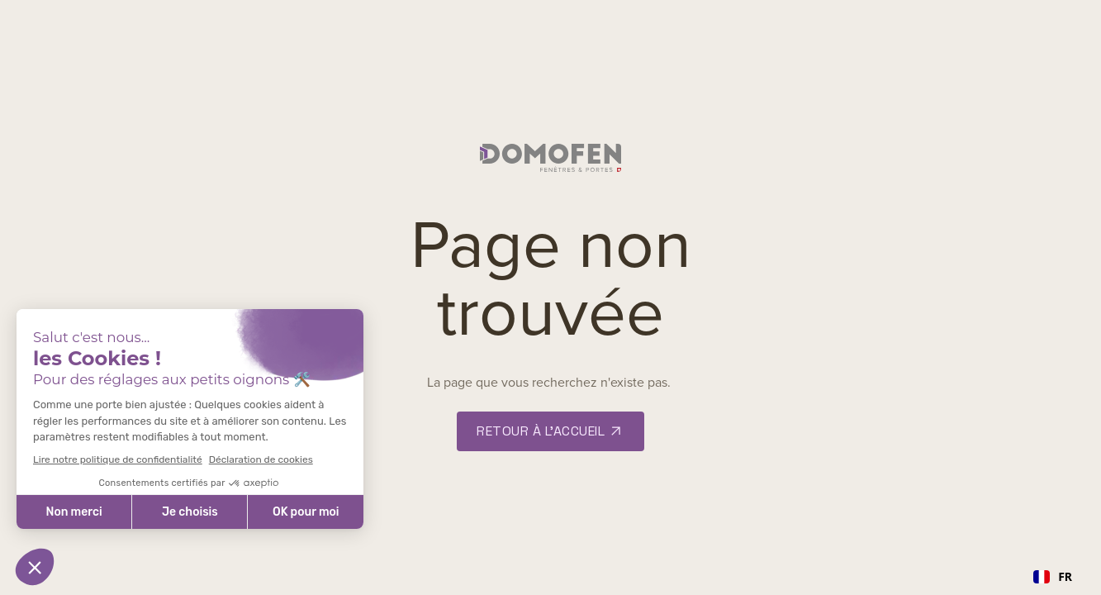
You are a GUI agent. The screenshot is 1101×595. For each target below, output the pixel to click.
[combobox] (1052, 577)
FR (1052, 576)
